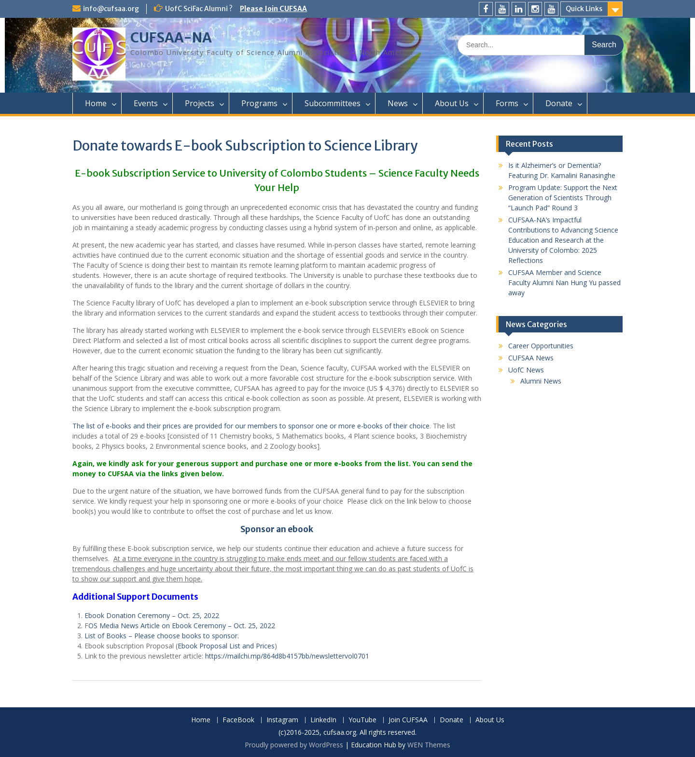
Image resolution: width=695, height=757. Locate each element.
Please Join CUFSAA (273, 8)
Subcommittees (333, 103)
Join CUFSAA (408, 720)
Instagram (282, 720)
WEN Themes (428, 744)
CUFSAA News (531, 357)
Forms (507, 103)
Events (146, 103)
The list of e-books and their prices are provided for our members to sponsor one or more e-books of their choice (251, 425)
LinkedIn (323, 720)
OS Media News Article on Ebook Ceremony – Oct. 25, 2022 (181, 625)
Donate (558, 103)
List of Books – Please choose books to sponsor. (161, 635)
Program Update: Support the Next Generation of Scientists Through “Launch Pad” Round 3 (562, 197)
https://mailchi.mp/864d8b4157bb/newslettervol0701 (287, 656)
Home (96, 103)
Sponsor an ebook (276, 529)
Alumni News (540, 380)
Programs (259, 103)
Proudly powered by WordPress (294, 744)
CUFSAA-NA (171, 37)
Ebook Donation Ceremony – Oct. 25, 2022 (151, 615)
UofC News (526, 369)
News (398, 103)
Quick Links (584, 8)
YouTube (362, 720)
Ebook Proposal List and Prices (226, 645)
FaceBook (238, 720)
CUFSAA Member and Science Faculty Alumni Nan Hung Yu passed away (564, 282)
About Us (452, 103)
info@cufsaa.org (111, 8)
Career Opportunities (540, 345)
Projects (199, 103)
